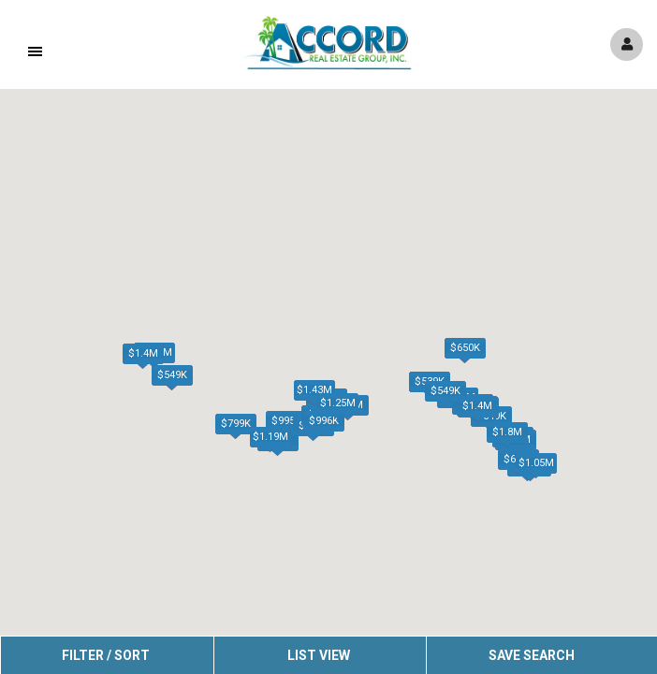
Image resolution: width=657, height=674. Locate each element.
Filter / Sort (106, 655)
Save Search (532, 655)
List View (318, 655)
